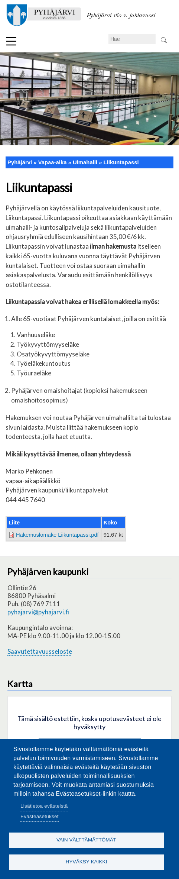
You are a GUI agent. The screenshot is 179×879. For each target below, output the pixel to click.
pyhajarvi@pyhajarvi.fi (38, 612)
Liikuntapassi (121, 162)
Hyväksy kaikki (86, 862)
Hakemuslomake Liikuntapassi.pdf (57, 535)
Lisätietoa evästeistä (44, 806)
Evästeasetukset (39, 816)
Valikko (11, 41)
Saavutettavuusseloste (39, 651)
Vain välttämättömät (86, 840)
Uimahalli (85, 162)
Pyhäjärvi (19, 162)
